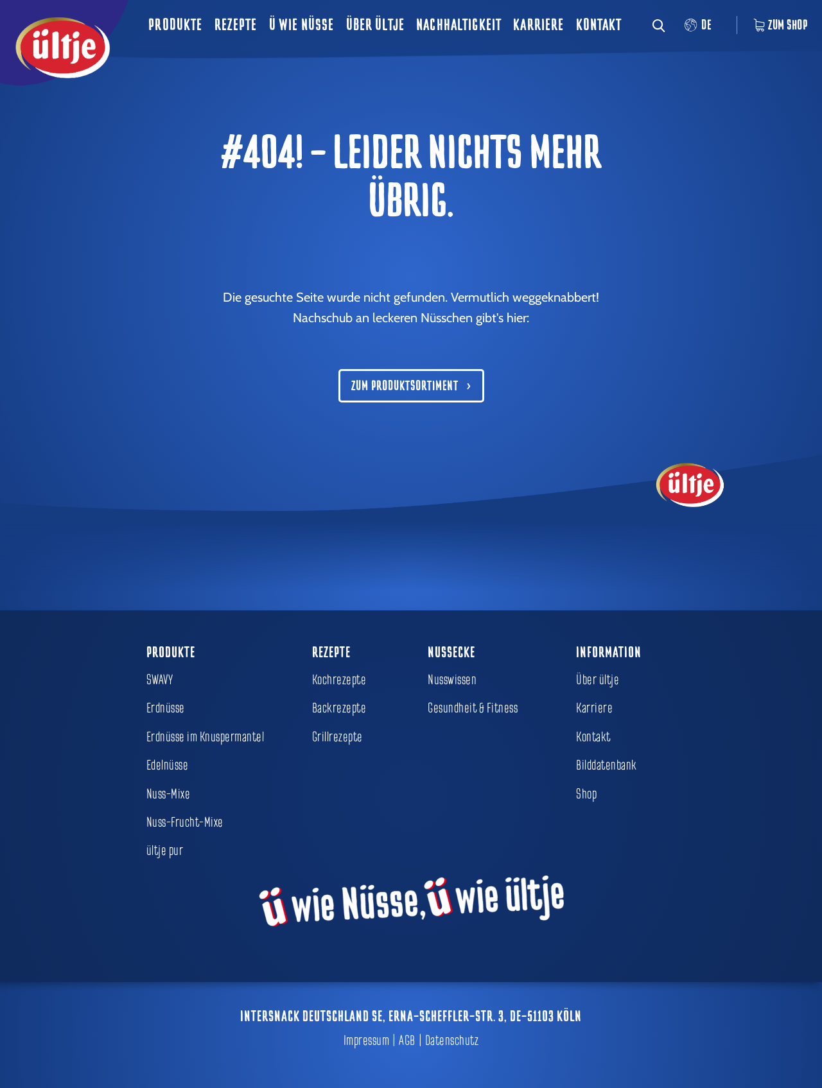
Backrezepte (339, 708)
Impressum (367, 1040)
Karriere (538, 24)
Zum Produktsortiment (405, 386)
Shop (586, 794)
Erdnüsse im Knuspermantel (205, 737)
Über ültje (375, 24)
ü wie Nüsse (302, 24)
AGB (407, 1040)
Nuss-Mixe (168, 794)
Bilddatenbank (606, 765)
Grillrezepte (337, 737)
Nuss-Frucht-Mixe (184, 822)
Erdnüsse (165, 708)
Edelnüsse (167, 765)
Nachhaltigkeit (459, 24)
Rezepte (236, 24)
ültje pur (165, 850)
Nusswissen (452, 680)
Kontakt (599, 24)
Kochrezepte (339, 680)
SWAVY (159, 680)
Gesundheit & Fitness (473, 708)
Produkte (175, 24)
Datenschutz (452, 1040)
